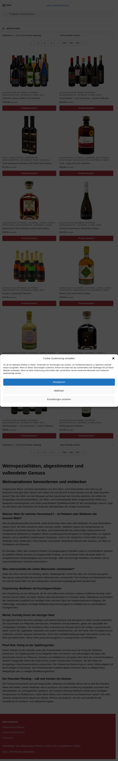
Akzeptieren (59, 382)
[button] (113, 358)
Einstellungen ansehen (59, 399)
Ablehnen (59, 390)
